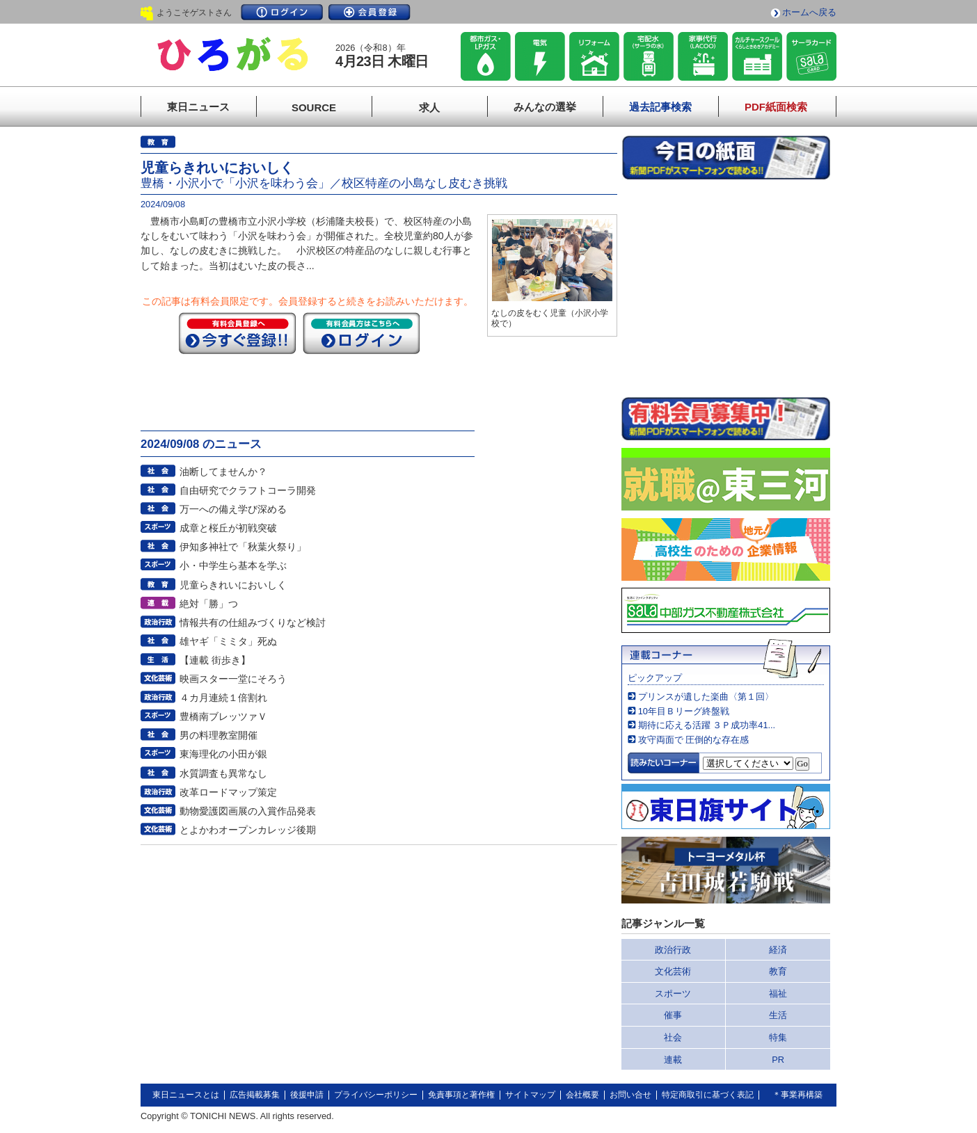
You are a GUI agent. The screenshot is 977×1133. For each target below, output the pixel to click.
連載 (673, 1059)
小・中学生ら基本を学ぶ (233, 565)
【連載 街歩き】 (215, 660)
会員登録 (369, 12)
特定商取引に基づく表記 (708, 1095)
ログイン (282, 12)
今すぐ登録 (237, 333)
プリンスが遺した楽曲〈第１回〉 (706, 696)
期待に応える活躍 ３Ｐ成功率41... (706, 725)
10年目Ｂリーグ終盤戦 (683, 711)
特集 (778, 1037)
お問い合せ (630, 1095)
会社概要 (582, 1095)
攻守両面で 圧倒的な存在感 (693, 739)
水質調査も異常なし (223, 773)
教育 (778, 971)
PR (778, 1059)
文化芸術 (673, 971)
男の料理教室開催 (218, 735)
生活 (778, 1015)
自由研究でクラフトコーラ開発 (248, 490)
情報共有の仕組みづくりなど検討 (253, 622)
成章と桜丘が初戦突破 (228, 527)
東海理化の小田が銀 (223, 754)
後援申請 (307, 1095)
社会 (673, 1037)
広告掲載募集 (255, 1095)
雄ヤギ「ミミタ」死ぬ (228, 641)
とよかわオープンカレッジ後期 (248, 829)
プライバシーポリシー (376, 1095)
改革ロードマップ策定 (228, 792)
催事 (673, 1015)
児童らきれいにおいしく (233, 584)
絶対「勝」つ (209, 603)
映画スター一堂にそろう (233, 678)
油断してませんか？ (223, 471)
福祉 (778, 993)
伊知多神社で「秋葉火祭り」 (243, 546)
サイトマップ (530, 1095)
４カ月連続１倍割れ (223, 697)
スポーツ (673, 993)
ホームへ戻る (809, 12)
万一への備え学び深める (233, 509)
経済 (778, 950)
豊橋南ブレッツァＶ (223, 716)
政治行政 (673, 950)
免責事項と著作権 (461, 1095)
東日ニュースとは (185, 1095)
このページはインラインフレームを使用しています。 (725, 288)
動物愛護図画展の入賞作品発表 (248, 811)
